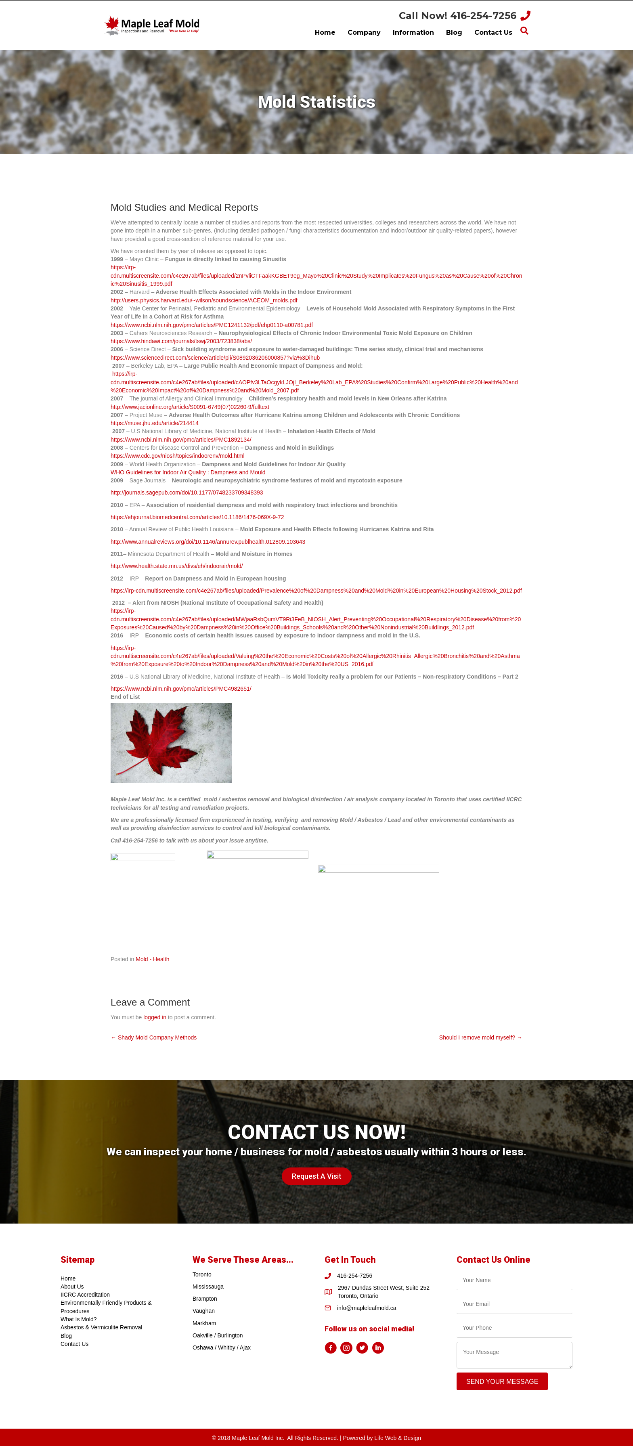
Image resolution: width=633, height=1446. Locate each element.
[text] (514, 1280)
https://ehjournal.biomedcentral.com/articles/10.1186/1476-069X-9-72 (197, 517)
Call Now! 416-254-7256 (457, 15)
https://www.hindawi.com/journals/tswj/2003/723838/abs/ (181, 341)
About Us (72, 1286)
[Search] (524, 31)
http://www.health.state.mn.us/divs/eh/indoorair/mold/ (177, 566)
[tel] (514, 1328)
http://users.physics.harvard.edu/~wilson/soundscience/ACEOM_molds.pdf (204, 300)
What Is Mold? (78, 1319)
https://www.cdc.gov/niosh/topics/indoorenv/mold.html (178, 456)
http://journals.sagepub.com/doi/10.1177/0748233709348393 (187, 492)
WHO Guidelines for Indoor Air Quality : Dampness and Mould (188, 472)
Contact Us (74, 1344)
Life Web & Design (397, 1438)
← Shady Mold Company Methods (154, 1037)
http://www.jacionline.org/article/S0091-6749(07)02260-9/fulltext (190, 407)
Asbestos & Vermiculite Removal (101, 1327)
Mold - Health (152, 959)
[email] (514, 1304)
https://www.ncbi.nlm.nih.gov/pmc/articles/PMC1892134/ (181, 439)
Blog (66, 1336)
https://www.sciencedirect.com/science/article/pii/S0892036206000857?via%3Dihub (215, 357)
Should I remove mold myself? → (480, 1037)
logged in (154, 1017)
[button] (317, 1176)
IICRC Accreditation (85, 1294)
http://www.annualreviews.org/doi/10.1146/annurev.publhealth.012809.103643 (208, 542)
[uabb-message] (514, 1355)
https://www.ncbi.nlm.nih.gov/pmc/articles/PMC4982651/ (181, 688)
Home (68, 1278)
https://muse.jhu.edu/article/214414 (155, 423)
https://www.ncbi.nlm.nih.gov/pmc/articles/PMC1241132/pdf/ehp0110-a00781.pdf (212, 325)
